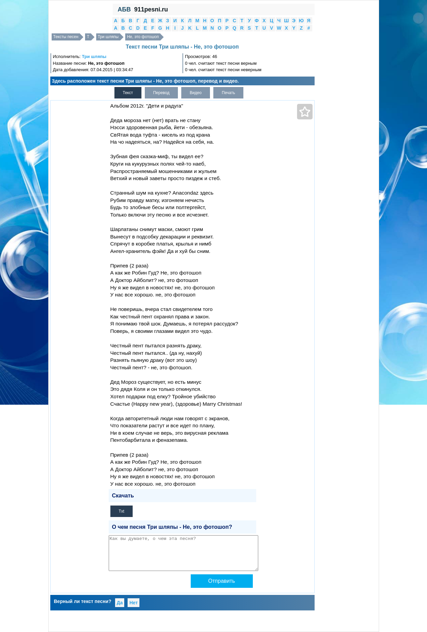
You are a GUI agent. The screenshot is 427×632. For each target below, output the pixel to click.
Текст (128, 92)
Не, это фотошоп (143, 36)
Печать (228, 92)
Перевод (161, 92)
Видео (196, 92)
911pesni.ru (151, 9)
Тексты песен (66, 36)
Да (120, 602)
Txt (122, 511)
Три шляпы (108, 36)
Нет (133, 602)
